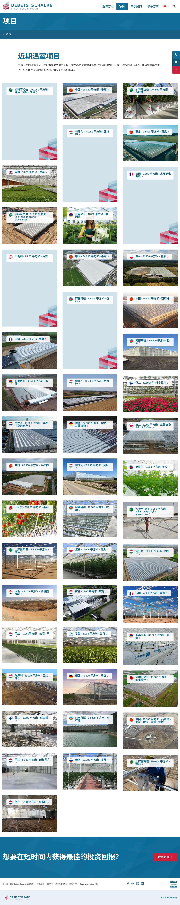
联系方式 (163, 857)
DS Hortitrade (168, 897)
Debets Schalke (27, 6)
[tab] (136, 6)
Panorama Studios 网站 (89, 884)
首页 (8, 34)
